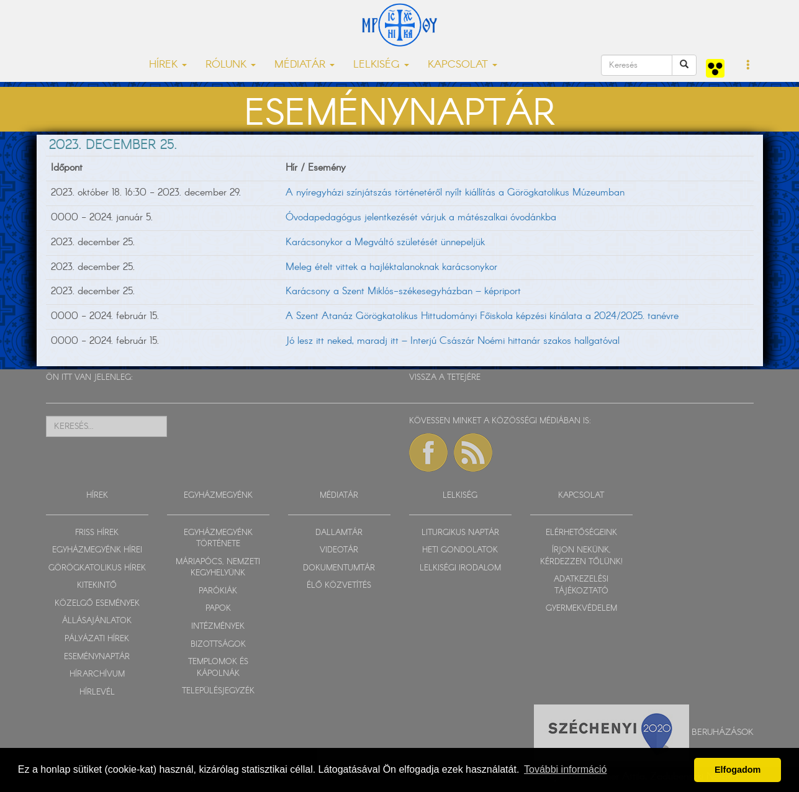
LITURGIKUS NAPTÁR (460, 533)
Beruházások (723, 732)
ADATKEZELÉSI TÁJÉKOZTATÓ (581, 585)
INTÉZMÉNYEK (218, 626)
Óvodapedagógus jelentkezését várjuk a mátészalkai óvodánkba (421, 217)
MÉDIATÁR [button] (304, 65)
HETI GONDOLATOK (460, 550)
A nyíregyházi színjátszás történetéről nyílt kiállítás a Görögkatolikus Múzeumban (455, 193)
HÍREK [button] (168, 65)
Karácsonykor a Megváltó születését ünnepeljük (385, 242)
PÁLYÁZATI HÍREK (97, 639)
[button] (748, 66)
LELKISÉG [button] (381, 65)
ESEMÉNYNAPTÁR (97, 657)
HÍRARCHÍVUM (97, 674)
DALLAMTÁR (339, 533)
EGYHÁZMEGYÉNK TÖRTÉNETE (218, 539)
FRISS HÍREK (97, 533)
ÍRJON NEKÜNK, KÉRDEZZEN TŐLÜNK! (581, 556)
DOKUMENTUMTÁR (339, 568)
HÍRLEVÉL (97, 692)
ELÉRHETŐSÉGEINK (581, 533)
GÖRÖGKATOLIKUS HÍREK (97, 568)
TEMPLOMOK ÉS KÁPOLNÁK (218, 668)
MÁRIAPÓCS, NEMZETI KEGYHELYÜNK (218, 568)
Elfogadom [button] (738, 770)
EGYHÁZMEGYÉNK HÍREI (97, 550)
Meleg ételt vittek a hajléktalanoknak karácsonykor (391, 267)
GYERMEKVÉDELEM (581, 608)
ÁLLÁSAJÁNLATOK (97, 621)
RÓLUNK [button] (230, 65)
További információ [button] (565, 769)
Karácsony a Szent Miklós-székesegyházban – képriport (403, 291)
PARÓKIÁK (218, 591)
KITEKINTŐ (97, 586)
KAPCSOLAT (581, 496)
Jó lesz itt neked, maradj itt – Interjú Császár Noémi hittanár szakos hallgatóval (453, 341)
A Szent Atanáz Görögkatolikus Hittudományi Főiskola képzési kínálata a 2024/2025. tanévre (482, 316)
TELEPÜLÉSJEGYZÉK (218, 691)
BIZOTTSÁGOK (218, 644)
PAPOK (218, 608)
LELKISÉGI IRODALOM (460, 568)
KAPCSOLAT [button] (462, 65)
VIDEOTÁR (339, 550)
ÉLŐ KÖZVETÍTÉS (339, 586)
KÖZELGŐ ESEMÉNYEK (97, 604)
